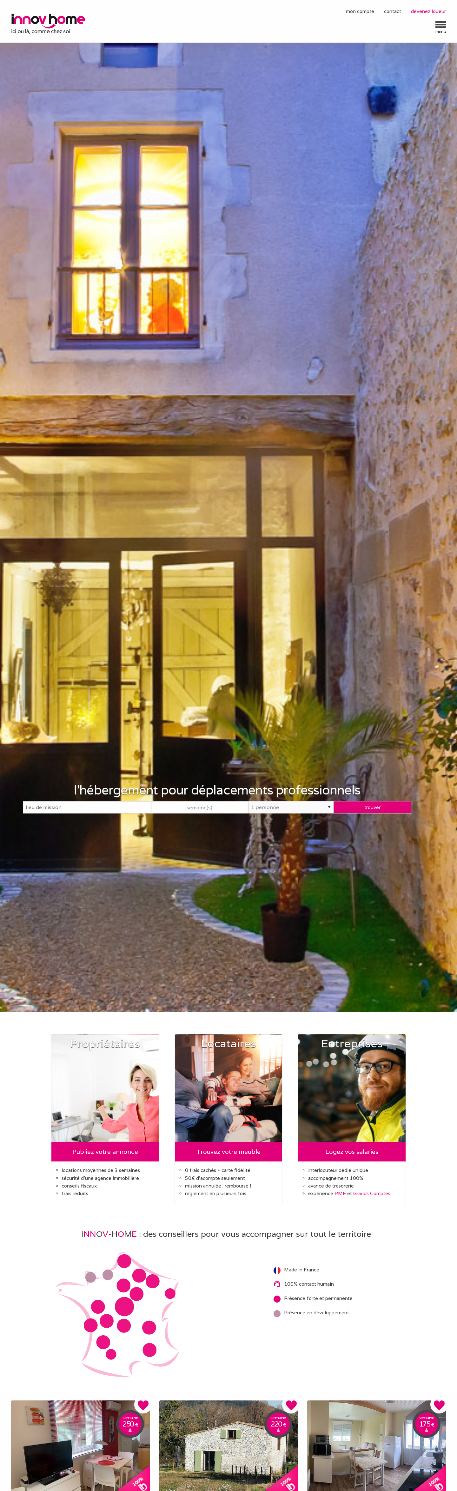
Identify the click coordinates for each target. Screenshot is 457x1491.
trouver (372, 807)
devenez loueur (428, 11)
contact (392, 11)
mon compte (360, 11)
